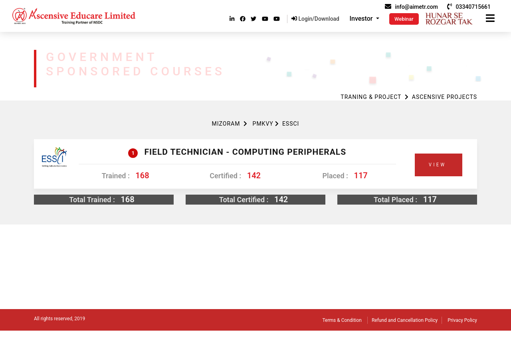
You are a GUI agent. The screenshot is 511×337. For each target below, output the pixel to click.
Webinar (404, 19)
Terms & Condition (342, 320)
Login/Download (315, 19)
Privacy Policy (462, 320)
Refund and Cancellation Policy (405, 320)
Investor (362, 18)
